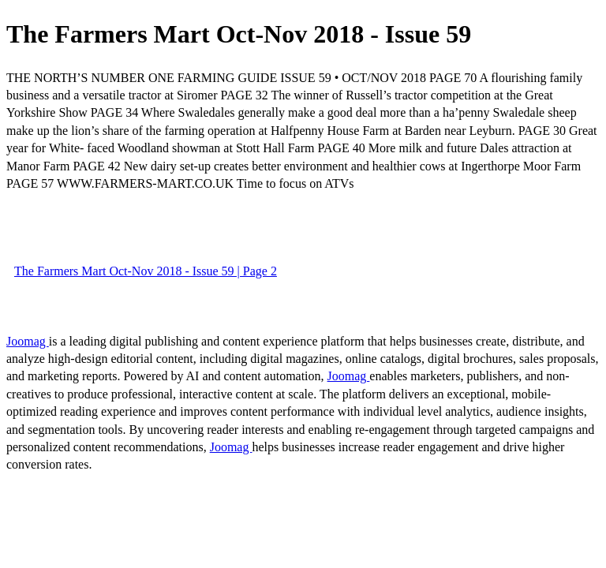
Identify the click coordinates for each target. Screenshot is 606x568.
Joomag (27, 341)
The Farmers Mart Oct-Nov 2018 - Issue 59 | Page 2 (145, 271)
